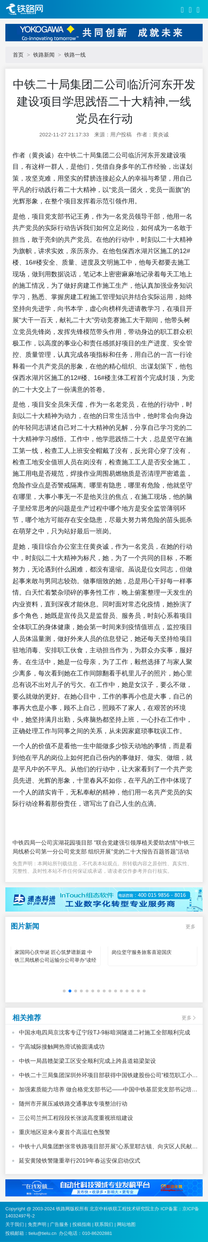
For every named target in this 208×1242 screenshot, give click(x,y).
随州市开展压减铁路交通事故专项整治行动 (73, 1104)
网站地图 (126, 1224)
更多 (191, 926)
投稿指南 (81, 1224)
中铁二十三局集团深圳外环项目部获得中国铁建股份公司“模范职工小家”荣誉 (105, 1076)
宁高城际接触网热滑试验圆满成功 (62, 1047)
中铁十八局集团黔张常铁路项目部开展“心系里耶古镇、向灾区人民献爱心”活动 (108, 1147)
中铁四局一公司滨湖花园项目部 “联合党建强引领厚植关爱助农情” (95, 843)
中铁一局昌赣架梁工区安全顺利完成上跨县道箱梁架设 (87, 1061)
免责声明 (37, 1224)
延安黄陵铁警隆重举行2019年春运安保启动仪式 (79, 1161)
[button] (64, 991)
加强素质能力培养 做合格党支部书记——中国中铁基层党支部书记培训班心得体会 (108, 1090)
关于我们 (14, 1224)
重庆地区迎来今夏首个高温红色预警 (64, 1132)
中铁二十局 (80, 155)
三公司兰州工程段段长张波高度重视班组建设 (76, 1118)
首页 (18, 55)
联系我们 (104, 1224)
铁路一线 (75, 55)
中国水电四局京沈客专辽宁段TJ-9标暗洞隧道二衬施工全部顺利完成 (104, 1032)
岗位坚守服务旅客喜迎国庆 (142, 952)
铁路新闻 (44, 55)
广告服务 (59, 1224)
